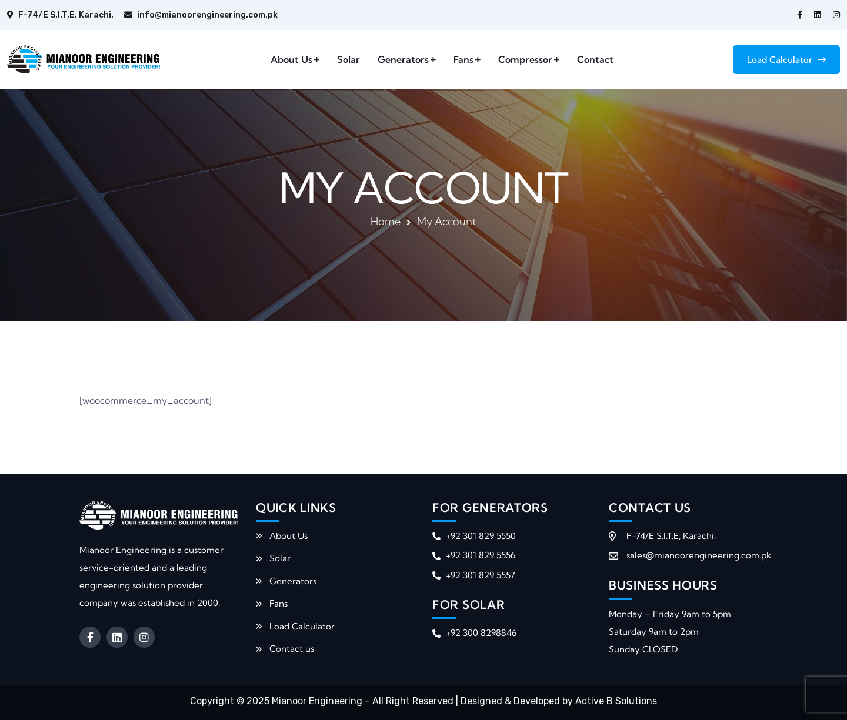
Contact (595, 59)
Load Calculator (786, 59)
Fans (463, 59)
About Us (291, 59)
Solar (348, 59)
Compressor (525, 59)
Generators (403, 59)
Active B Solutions (616, 700)
